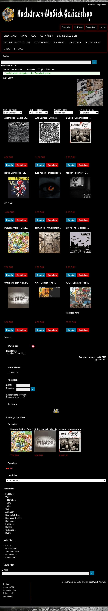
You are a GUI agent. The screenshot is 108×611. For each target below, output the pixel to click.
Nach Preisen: (60, 110)
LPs (8, 506)
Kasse (103, 27)
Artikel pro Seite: (87, 110)
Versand (102, 359)
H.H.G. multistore (69, 610)
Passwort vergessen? (15, 397)
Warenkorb (91, 27)
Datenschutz (11, 555)
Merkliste (14, 373)
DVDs (7, 48)
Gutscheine (92, 42)
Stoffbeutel (42, 42)
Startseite (66, 27)
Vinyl (24, 35)
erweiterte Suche (8, 65)
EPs (9, 503)
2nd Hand (10, 35)
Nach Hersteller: (36, 110)
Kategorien (9, 489)
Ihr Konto (78, 27)
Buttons (75, 42)
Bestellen (21, 165)
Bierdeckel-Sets (67, 35)
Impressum (102, 4)
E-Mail (9, 385)
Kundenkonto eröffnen (16, 395)
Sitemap (19, 48)
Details (9, 165)
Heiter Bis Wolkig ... (17, 353)
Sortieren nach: (10, 110)
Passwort (10, 388)
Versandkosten (12, 551)
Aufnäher (46, 35)
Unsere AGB (11, 548)
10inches (11, 500)
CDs (33, 35)
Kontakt (91, 4)
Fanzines (59, 42)
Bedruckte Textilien (17, 42)
